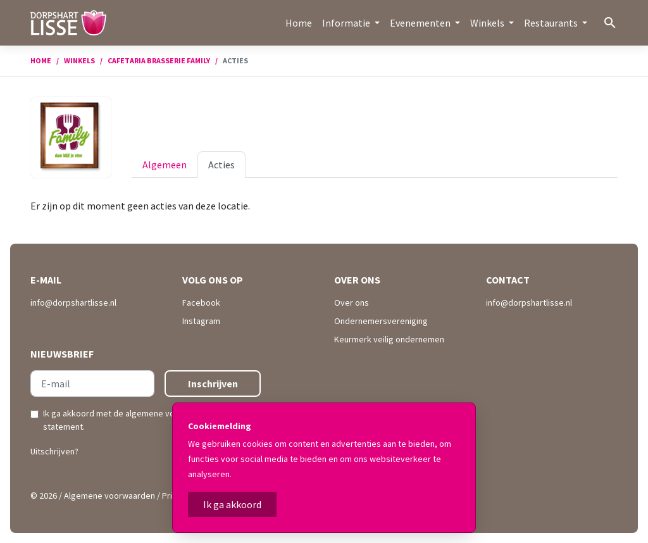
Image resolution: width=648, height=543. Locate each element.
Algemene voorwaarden (109, 495)
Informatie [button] (347, 22)
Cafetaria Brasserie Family (159, 60)
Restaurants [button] (552, 22)
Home (298, 22)
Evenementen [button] (421, 22)
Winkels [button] (488, 22)
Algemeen (164, 164)
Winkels (79, 60)
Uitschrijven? (54, 451)
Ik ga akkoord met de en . (150, 420)
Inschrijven (213, 383)
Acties (221, 164)
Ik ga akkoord (232, 504)
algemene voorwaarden (170, 413)
